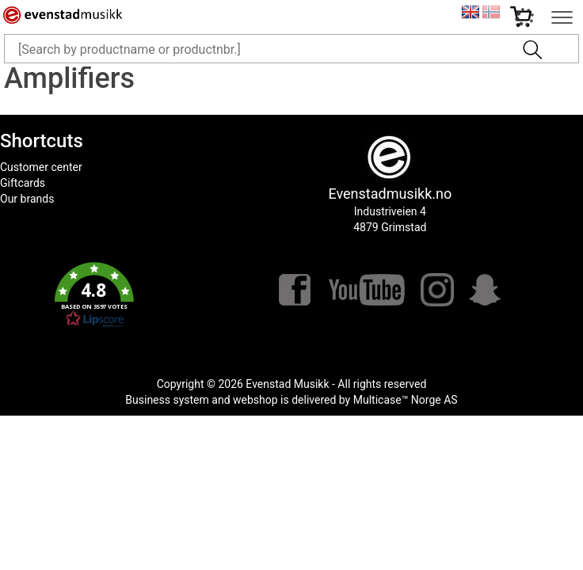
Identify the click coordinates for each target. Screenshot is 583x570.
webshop (255, 399)
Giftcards (22, 183)
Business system (167, 399)
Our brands (27, 198)
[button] (94, 295)
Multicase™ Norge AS (405, 399)
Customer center (41, 167)
